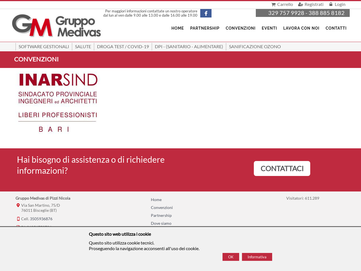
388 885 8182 (327, 12)
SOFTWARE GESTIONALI (44, 46)
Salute (83, 46)
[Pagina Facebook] (210, 13)
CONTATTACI (282, 168)
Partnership (204, 28)
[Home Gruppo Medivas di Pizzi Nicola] (57, 26)
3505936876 (41, 218)
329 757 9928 (286, 12)
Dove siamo (161, 223)
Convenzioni (241, 28)
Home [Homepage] (177, 28)
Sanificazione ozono (255, 46)
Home (156, 199)
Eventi (269, 28)
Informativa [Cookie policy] (257, 257)
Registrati (310, 4)
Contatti (336, 28)
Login (336, 4)
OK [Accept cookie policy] (231, 257)
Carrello (281, 4)
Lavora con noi (301, 28)
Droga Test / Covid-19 (123, 46)
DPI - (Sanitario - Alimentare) (189, 46)
